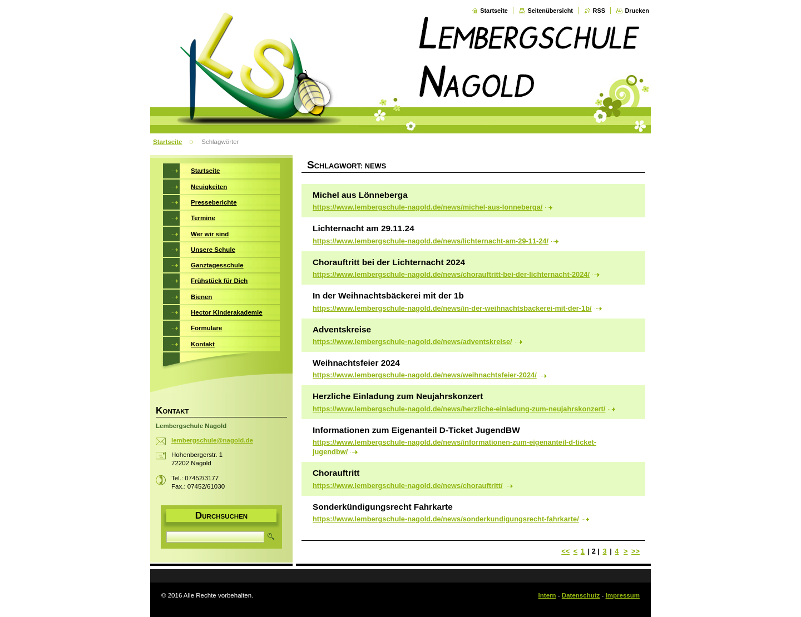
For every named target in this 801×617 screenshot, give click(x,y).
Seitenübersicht (550, 10)
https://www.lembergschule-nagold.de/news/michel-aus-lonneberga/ (427, 207)
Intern (547, 595)
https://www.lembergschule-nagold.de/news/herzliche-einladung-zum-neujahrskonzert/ (459, 409)
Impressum (623, 595)
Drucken (637, 10)
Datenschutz (581, 595)
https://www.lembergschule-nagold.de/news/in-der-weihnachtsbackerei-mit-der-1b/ (452, 308)
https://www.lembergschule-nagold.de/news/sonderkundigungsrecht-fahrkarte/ (446, 519)
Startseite (494, 10)
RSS (599, 10)
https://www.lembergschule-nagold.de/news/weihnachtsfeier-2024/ (425, 375)
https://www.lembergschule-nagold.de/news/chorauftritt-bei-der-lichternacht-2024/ (451, 274)
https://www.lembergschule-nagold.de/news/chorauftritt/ (408, 485)
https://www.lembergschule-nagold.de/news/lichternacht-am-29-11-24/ (430, 241)
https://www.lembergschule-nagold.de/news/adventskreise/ (412, 341)
